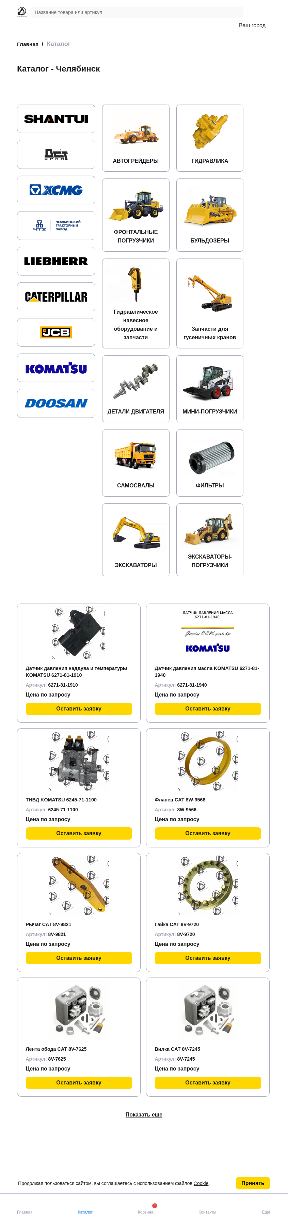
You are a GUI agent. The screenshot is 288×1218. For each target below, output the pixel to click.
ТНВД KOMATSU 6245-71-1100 (65, 849)
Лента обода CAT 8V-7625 (60, 1098)
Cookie (201, 1183)
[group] (56, 119)
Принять (253, 1183)
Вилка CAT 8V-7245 (180, 1098)
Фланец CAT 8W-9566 (183, 849)
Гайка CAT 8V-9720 (179, 974)
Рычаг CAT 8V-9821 (51, 974)
